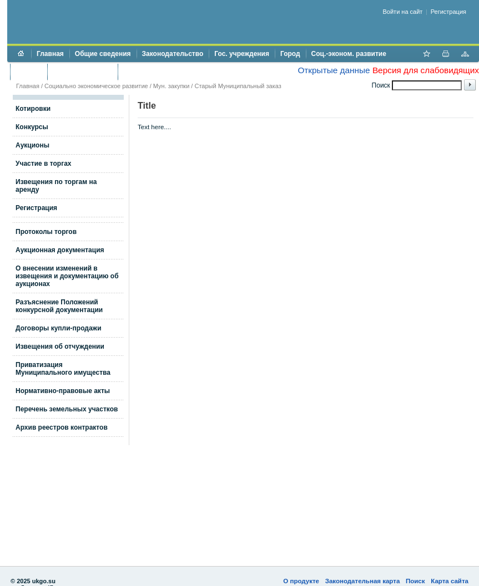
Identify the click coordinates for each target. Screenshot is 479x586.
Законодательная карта (362, 581)
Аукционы (32, 145)
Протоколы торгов (46, 232)
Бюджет (29, 71)
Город (290, 54)
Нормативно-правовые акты (63, 391)
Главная (50, 54)
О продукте (301, 581)
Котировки (33, 109)
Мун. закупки (171, 86)
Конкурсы (32, 127)
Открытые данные (334, 70)
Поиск (415, 581)
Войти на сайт (403, 11)
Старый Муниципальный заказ (237, 86)
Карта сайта (449, 581)
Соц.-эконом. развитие (348, 54)
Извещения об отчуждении (60, 346)
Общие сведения (103, 54)
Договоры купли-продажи (59, 328)
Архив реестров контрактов (62, 427)
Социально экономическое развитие (96, 86)
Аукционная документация (60, 250)
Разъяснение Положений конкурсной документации (59, 306)
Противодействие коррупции (171, 71)
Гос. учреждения (241, 54)
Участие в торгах (43, 163)
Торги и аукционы (82, 71)
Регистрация (448, 11)
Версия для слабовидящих (425, 70)
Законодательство (173, 54)
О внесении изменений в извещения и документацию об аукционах (67, 276)
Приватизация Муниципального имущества (63, 368)
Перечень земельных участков (67, 409)
